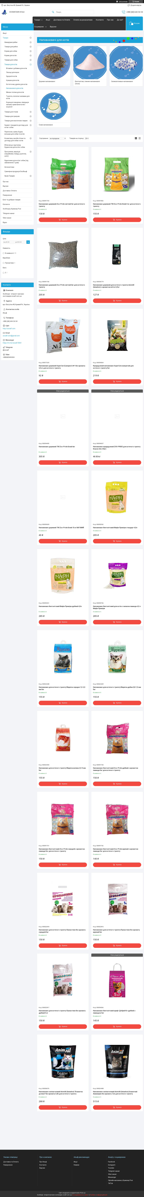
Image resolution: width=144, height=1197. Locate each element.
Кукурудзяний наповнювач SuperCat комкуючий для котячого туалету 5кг (113, 367)
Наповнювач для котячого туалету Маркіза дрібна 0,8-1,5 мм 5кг (117, 688)
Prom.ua (82, 1193)
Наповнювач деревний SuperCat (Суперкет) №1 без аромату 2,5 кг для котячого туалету (62, 367)
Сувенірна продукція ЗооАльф (15, 171)
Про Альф (43, 1162)
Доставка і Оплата (10, 191)
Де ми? (42, 27)
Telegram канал (8, 213)
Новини (76, 1165)
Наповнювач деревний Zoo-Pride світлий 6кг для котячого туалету (62, 286)
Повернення (7, 195)
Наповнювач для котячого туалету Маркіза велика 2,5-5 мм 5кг (62, 769)
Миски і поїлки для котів (15, 92)
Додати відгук (136, 5)
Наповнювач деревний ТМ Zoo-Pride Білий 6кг (57, 447)
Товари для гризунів (12, 116)
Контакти (104, 20)
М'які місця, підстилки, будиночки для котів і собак (14, 146)
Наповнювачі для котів (14, 88)
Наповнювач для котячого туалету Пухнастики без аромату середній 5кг (62, 931)
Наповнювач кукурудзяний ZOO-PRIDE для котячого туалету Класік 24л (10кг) (116, 448)
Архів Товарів (9, 176)
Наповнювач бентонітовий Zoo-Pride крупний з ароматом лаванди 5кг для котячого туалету (115, 850)
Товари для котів (10, 64)
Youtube (111, 1168)
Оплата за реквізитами (87, 20)
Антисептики (9, 167)
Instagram (111, 1165)
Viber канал (7, 218)
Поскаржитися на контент (80, 1195)
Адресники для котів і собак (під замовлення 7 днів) (16, 162)
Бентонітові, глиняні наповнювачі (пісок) (87, 83)
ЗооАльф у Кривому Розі (12, 209)
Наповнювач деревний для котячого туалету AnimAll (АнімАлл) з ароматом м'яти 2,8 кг (113, 286)
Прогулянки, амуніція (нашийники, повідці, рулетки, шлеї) (15, 154)
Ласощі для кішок (12, 72)
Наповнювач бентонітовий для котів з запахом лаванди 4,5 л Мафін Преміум (117, 607)
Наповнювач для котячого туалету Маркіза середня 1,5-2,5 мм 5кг (62, 688)
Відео (5, 222)
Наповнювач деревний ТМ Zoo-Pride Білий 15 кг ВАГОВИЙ (61, 527)
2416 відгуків (123, 1)
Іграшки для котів (12, 80)
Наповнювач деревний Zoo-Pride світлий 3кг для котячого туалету (62, 205)
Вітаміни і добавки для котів (16, 68)
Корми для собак (10, 51)
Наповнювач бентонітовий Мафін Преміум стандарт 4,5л (115, 527)
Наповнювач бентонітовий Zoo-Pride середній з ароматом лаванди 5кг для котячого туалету (62, 850)
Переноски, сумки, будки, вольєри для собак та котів (14, 133)
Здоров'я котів (11, 76)
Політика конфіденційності (98, 1195)
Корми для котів (10, 55)
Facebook (111, 1162)
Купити (64, 220)
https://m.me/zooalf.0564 (12, 343)
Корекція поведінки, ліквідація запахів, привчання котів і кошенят (17, 104)
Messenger (112, 1177)
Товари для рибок (11, 47)
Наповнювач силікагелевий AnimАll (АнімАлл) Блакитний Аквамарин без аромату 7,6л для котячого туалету (115, 1093)
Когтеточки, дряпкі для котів (16, 84)
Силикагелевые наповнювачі (122, 81)
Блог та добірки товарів (11, 200)
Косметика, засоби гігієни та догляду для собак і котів (14, 139)
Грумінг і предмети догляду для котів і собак (16, 126)
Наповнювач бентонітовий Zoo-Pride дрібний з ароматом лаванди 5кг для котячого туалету (115, 769)
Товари (42, 20)
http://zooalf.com (9, 328)
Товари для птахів (11, 112)
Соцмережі (53, 27)
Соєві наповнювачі (46, 125)
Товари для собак (11, 60)
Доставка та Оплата (66, 20)
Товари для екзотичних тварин (16, 121)
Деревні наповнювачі (47, 81)
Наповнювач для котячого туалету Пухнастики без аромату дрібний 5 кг (62, 1012)
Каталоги (6, 204)
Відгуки (67, 27)
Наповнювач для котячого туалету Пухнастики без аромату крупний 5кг (116, 931)
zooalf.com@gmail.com (11, 336)
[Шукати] (53, 12)
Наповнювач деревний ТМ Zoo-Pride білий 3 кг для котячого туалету (117, 205)
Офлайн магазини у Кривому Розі (120, 1180)
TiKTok (110, 1183)
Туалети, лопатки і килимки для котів (18, 97)
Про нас (114, 20)
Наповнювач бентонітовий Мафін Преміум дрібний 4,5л (60, 606)
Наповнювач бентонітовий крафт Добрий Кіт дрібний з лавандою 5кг (114, 1012)
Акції (52, 20)
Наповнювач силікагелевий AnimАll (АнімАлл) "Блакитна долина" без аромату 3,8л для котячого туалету (61, 1093)
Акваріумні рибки (10, 42)
